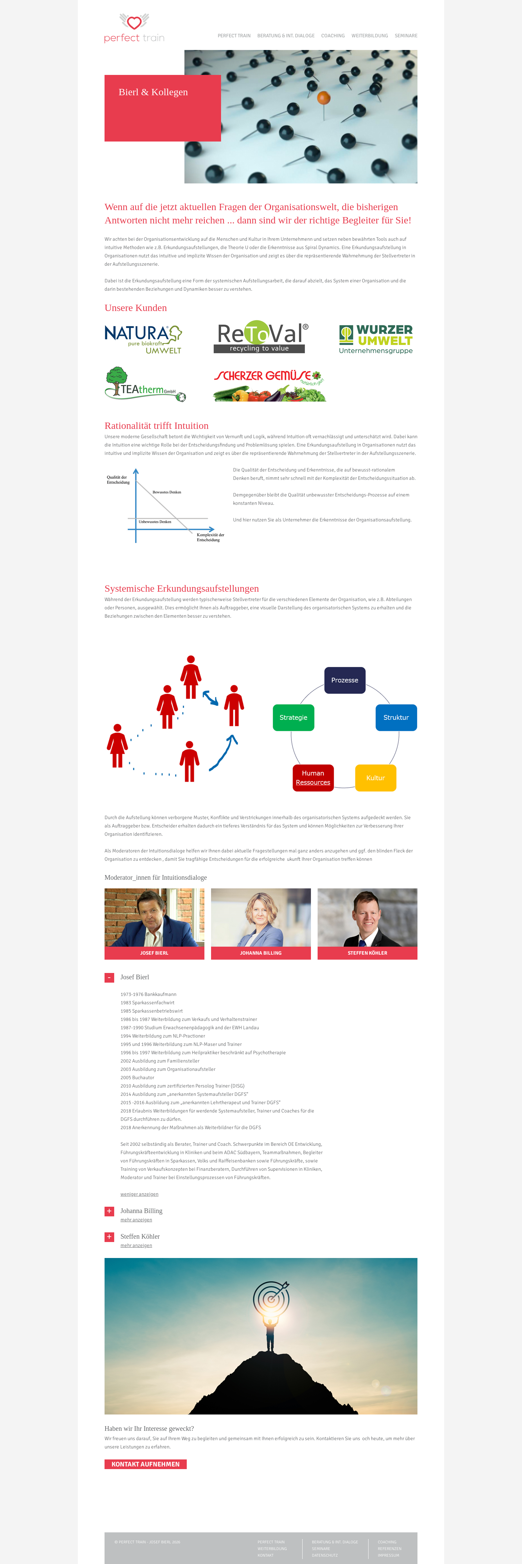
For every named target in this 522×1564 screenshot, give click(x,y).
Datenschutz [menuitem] (325, 1555)
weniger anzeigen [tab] (139, 1194)
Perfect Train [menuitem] (234, 36)
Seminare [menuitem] (406, 36)
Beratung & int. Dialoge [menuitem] (286, 36)
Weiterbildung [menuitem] (370, 36)
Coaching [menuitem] (333, 36)
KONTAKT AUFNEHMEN (146, 1464)
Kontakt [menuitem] (266, 1555)
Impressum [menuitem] (388, 1555)
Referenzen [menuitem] (389, 1548)
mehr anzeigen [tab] (136, 1220)
